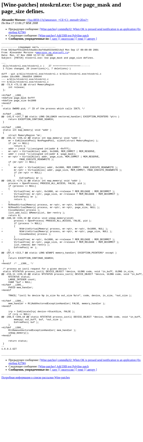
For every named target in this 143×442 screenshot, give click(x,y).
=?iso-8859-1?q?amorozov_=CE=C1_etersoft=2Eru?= (57, 19)
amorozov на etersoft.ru (52, 54)
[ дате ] (54, 38)
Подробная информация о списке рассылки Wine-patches (35, 438)
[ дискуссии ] (67, 38)
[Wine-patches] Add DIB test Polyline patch (63, 35)
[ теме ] (80, 38)
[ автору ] (91, 38)
